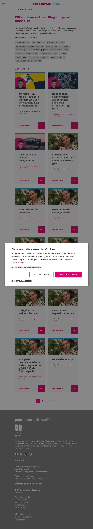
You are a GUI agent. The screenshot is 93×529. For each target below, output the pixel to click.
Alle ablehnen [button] (41, 274)
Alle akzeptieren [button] (68, 274)
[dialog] (46, 264)
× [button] (84, 246)
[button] (46, 267)
